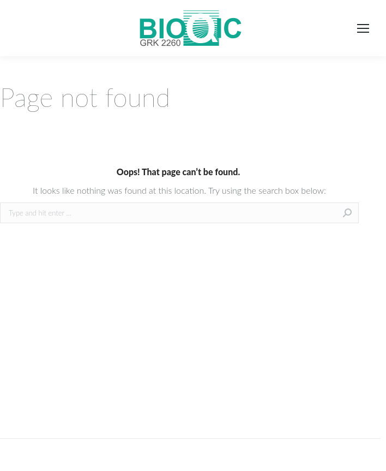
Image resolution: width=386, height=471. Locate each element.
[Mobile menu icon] (363, 28)
